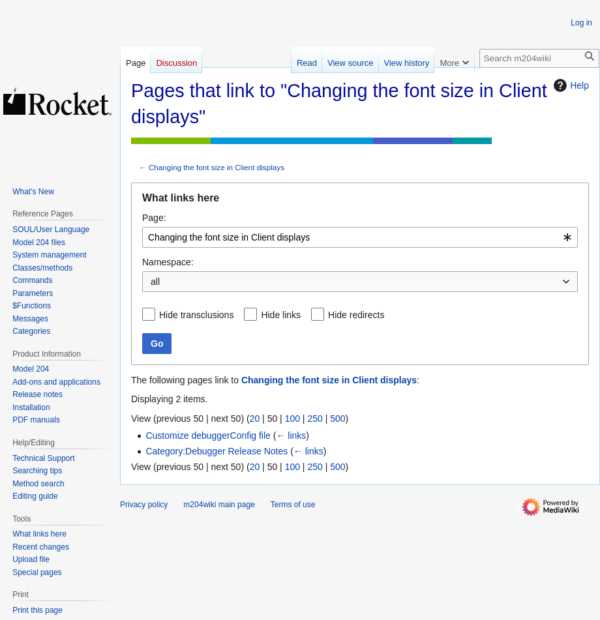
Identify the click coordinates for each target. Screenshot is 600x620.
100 (292, 418)
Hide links (281, 315)
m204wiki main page (218, 504)
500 (337, 418)
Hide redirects (356, 315)
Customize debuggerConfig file (207, 435)
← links (291, 435)
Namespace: (168, 262)
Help (569, 85)
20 (255, 418)
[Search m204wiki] (539, 58)
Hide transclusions (196, 315)
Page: (154, 218)
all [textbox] (155, 281)
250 (314, 418)
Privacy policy (144, 504)
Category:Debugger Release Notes (216, 451)
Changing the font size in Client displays (216, 167)
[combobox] (360, 237)
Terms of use (293, 504)
